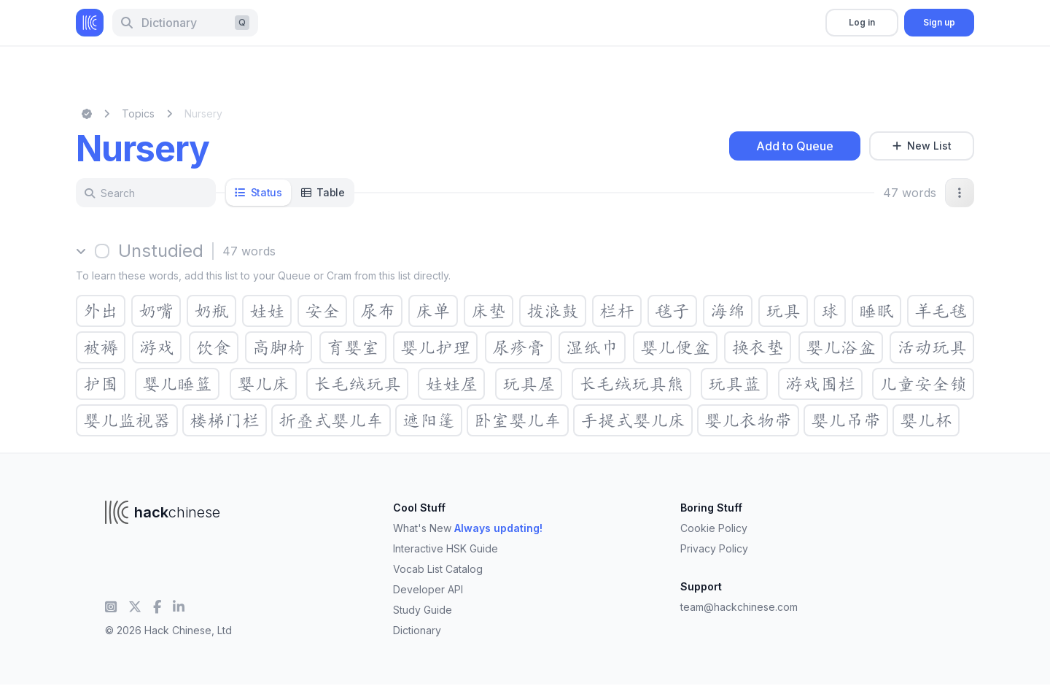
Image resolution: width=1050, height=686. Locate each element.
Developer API (428, 589)
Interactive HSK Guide (445, 548)
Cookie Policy (713, 528)
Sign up (939, 22)
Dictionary (417, 630)
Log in (862, 22)
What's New (467, 528)
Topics (138, 113)
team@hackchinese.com (739, 607)
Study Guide (422, 610)
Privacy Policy (714, 548)
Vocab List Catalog (438, 569)
